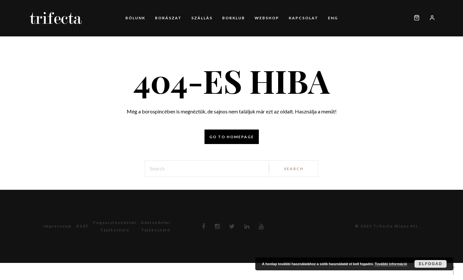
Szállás (202, 17)
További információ (391, 264)
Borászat (168, 17)
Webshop (267, 17)
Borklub (233, 17)
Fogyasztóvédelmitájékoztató (114, 226)
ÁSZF (82, 226)
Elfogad (430, 264)
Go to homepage (231, 136)
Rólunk (135, 17)
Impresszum (57, 226)
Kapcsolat (303, 17)
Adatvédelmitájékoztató (155, 226)
